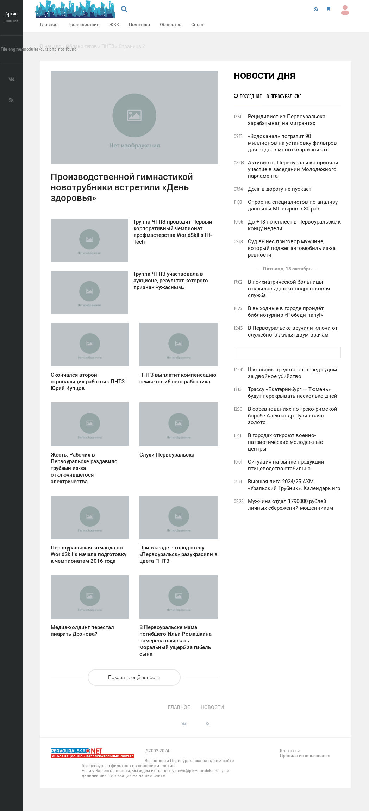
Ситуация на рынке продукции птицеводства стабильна (286, 465)
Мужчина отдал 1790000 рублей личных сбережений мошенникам (290, 504)
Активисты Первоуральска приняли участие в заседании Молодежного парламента (293, 169)
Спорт (197, 24)
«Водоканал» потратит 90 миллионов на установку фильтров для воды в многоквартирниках (292, 143)
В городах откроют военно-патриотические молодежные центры (285, 442)
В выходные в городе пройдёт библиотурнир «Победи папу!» (286, 311)
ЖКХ (114, 24)
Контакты (290, 750)
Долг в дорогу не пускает (279, 189)
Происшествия (83, 24)
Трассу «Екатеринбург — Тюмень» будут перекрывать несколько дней (292, 392)
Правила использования (305, 755)
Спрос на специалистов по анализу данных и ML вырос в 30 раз (293, 205)
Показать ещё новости (134, 677)
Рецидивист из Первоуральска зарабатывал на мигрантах (286, 119)
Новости (212, 707)
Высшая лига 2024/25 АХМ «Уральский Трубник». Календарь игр (294, 484)
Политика (139, 24)
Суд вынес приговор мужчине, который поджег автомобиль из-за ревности (292, 248)
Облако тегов (81, 46)
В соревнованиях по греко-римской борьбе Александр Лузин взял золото (292, 416)
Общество (170, 24)
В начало (50, 46)
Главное (48, 24)
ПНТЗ (107, 46)
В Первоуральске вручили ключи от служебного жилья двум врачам (293, 331)
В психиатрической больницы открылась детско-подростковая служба (289, 288)
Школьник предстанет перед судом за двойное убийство (292, 372)
